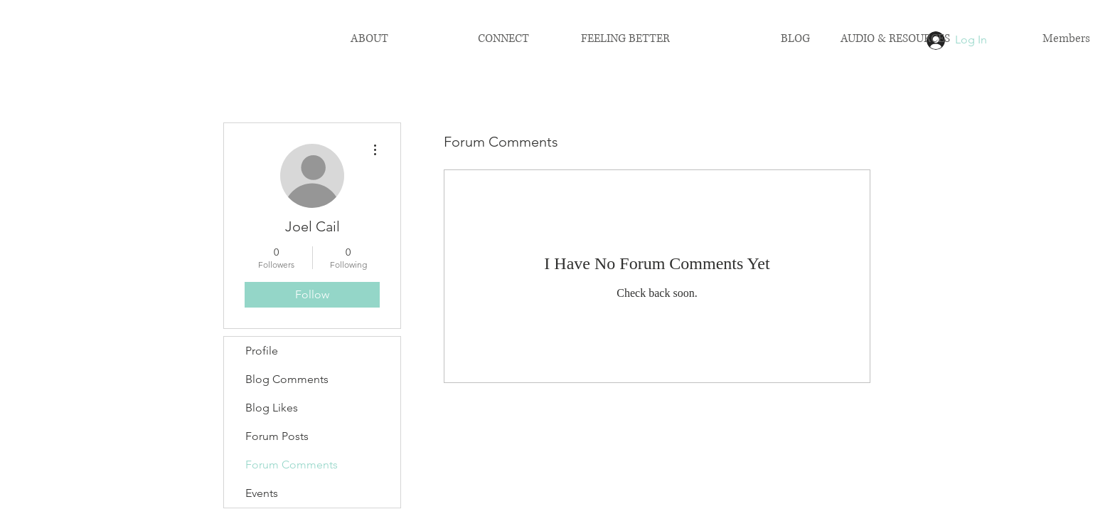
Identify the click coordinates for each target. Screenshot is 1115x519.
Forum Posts (277, 436)
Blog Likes (271, 407)
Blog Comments (287, 379)
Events (261, 493)
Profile (261, 350)
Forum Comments (291, 464)
